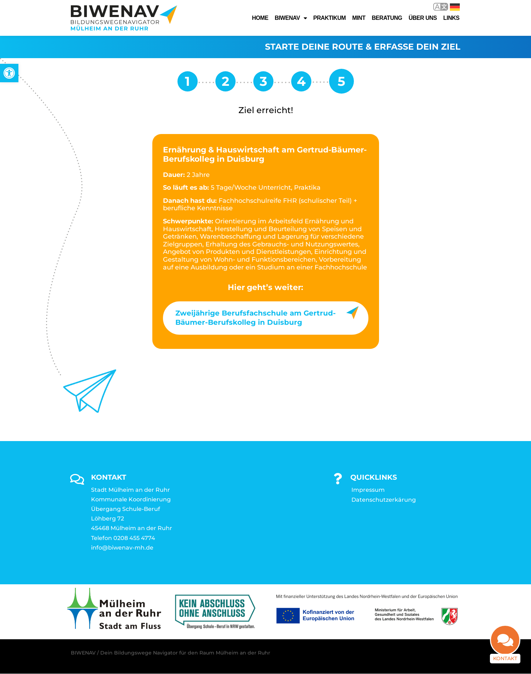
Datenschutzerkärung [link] (383, 500)
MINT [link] (358, 18)
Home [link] (260, 18)
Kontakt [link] (505, 656)
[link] (9, 73)
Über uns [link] (422, 18)
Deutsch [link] (455, 7)
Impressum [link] (368, 490)
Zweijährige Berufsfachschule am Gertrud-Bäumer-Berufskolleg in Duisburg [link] (255, 318)
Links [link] (451, 18)
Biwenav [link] (291, 18)
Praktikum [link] (329, 18)
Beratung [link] (387, 18)
